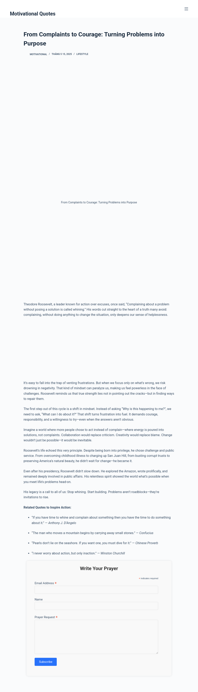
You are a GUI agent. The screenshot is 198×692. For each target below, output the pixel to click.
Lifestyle (82, 54)
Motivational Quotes (33, 14)
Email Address (46, 583)
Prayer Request (46, 617)
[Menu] (186, 9)
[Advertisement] (99, 255)
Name (39, 599)
